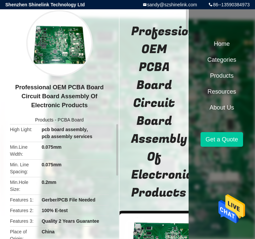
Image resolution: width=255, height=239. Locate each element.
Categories (221, 59)
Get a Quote (222, 139)
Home (222, 43)
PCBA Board (71, 119)
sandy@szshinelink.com (172, 4)
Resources (222, 91)
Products (44, 119)
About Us (222, 107)
